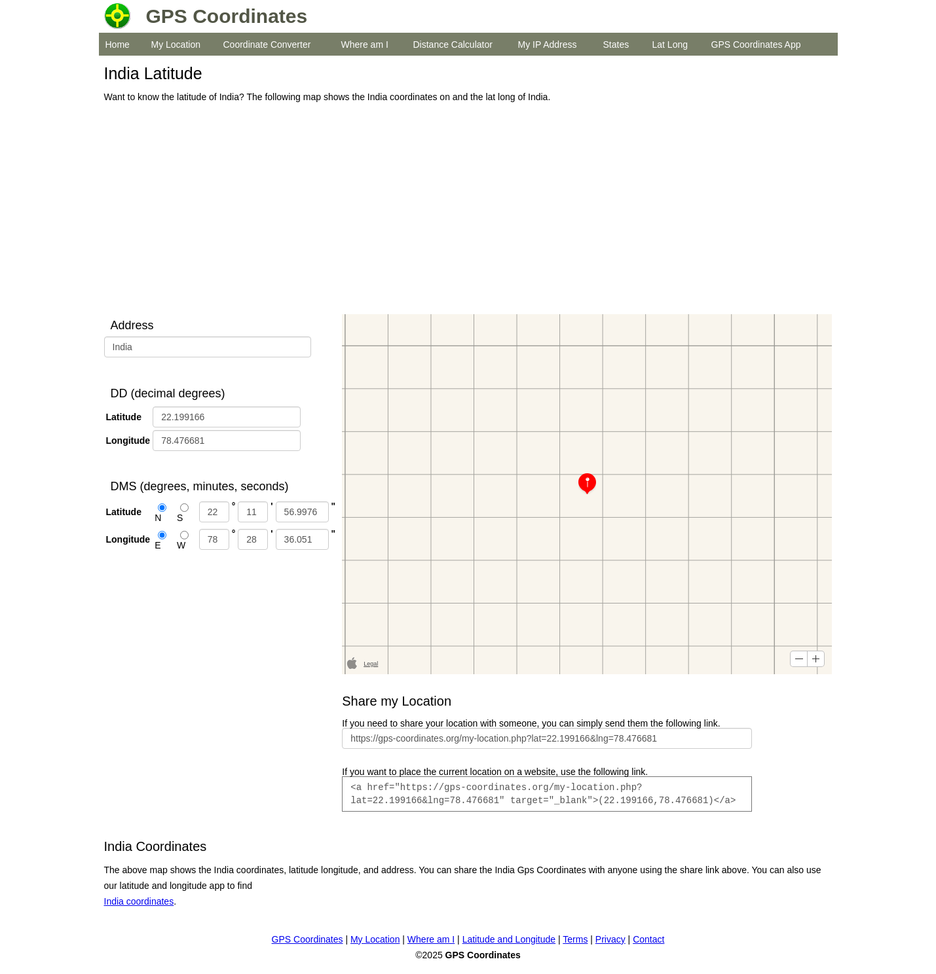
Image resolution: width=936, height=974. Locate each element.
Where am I (364, 44)
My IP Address (547, 44)
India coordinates (139, 901)
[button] (799, 658)
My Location (175, 44)
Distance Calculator (453, 44)
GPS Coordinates (307, 939)
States (616, 44)
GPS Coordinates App (756, 44)
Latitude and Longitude (508, 939)
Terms (575, 939)
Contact (648, 939)
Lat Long (670, 44)
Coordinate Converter (267, 44)
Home (117, 44)
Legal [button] (371, 663)
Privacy (610, 939)
